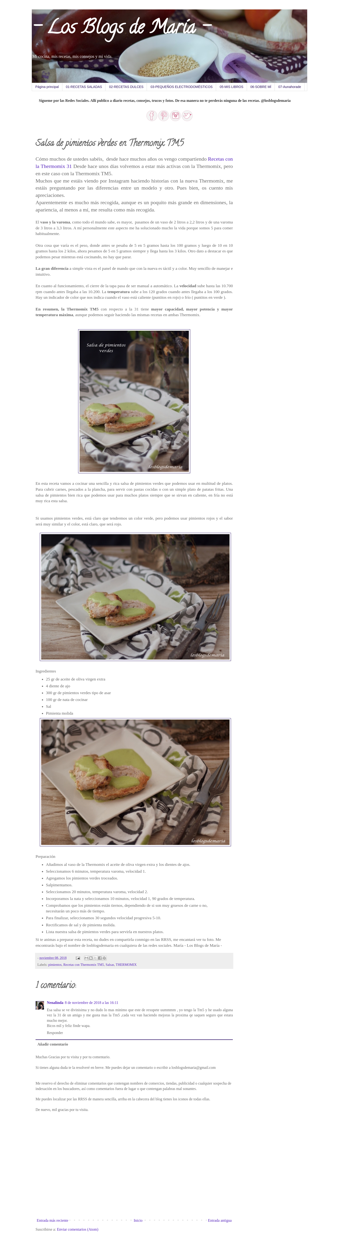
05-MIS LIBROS (231, 87)
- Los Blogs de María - (121, 29)
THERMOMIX (126, 965)
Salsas (110, 965)
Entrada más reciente (52, 1220)
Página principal (47, 87)
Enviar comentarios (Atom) (77, 1229)
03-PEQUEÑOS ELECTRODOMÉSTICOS (181, 87)
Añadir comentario (52, 1044)
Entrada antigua (220, 1220)
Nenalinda (55, 1003)
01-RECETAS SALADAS (84, 87)
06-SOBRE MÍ (260, 87)
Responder (55, 1033)
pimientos (55, 965)
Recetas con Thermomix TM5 (83, 965)
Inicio (138, 1220)
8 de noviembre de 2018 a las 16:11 (91, 1003)
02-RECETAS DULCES (126, 87)
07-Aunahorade (289, 87)
